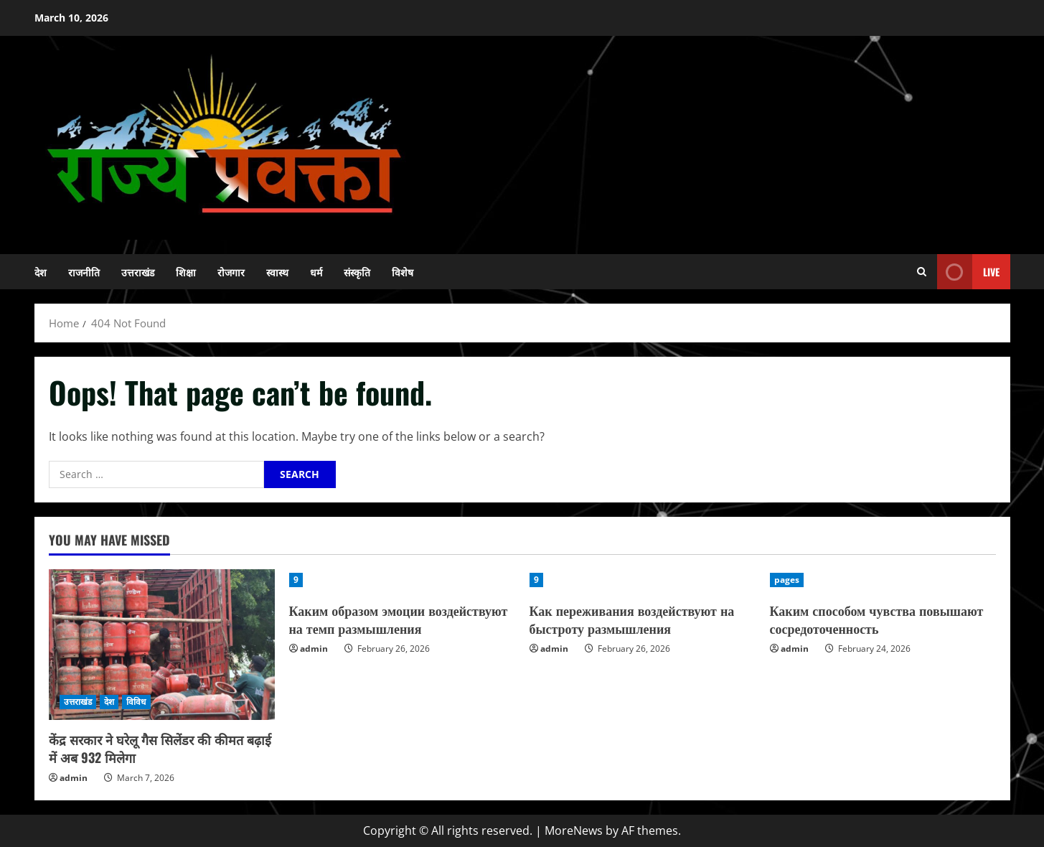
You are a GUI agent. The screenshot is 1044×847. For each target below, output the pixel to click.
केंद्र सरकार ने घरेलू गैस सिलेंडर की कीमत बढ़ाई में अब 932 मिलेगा (160, 748)
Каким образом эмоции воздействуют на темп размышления (398, 619)
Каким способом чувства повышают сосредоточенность (877, 619)
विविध (136, 702)
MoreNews (574, 830)
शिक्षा (186, 271)
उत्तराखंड (137, 271)
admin (74, 778)
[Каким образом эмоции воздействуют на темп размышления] (402, 580)
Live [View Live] (968, 271)
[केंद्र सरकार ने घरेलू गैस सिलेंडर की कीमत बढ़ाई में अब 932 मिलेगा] (162, 644)
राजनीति (84, 271)
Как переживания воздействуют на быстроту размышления (632, 619)
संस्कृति (357, 271)
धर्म (316, 271)
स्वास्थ (277, 271)
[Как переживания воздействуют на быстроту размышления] (643, 580)
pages (787, 580)
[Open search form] (921, 272)
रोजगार (231, 271)
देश (40, 271)
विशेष (402, 271)
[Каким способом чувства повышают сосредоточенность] (883, 580)
